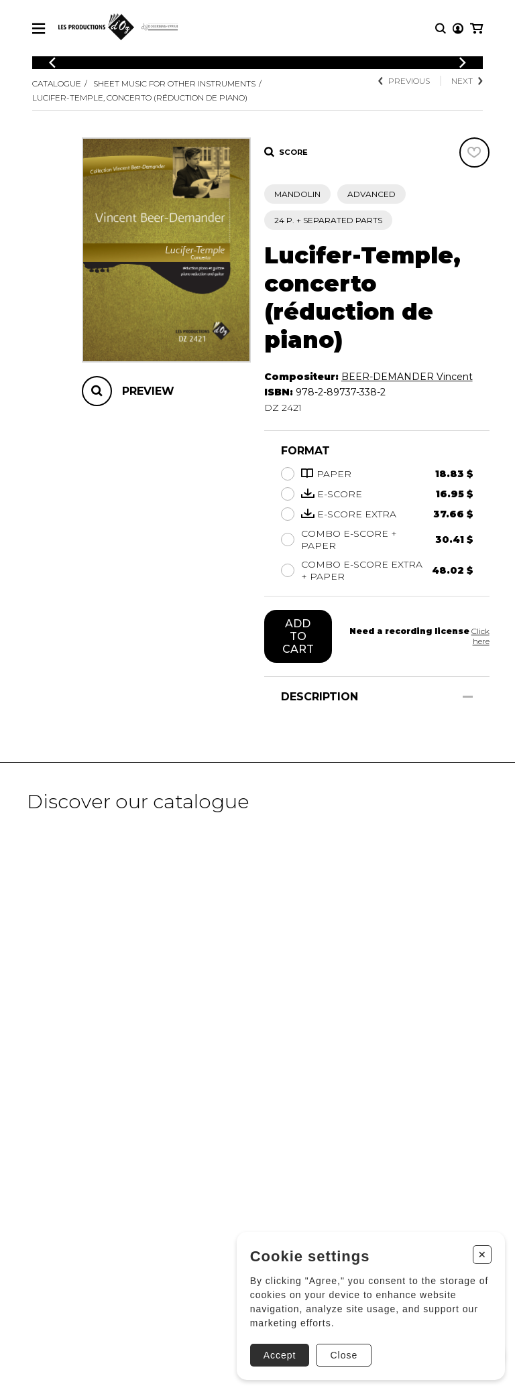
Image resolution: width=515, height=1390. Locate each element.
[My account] (458, 28)
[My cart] (476, 28)
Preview (148, 391)
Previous (404, 81)
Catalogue (56, 83)
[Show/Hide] (468, 697)
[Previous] (52, 62)
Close (343, 1355)
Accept (280, 1355)
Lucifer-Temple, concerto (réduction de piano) (139, 97)
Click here (480, 636)
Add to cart (298, 636)
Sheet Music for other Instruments (174, 83)
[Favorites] (474, 152)
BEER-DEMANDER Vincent (407, 377)
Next (467, 81)
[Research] (440, 28)
